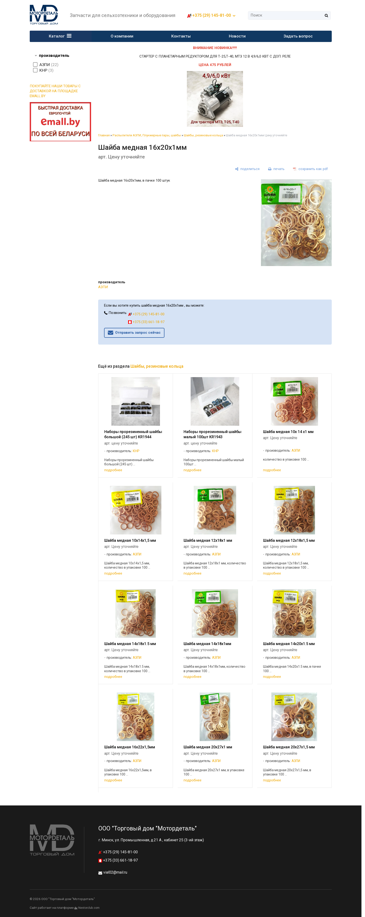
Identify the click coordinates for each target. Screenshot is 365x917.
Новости (237, 36)
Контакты (181, 36)
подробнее (113, 470)
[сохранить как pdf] (310, 169)
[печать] (276, 169)
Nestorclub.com (89, 907)
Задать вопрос (298, 36)
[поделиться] (247, 169)
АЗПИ (103, 287)
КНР (136, 451)
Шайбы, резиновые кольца (203, 135)
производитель (54, 55)
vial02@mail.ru (115, 872)
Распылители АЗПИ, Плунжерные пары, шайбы (147, 135)
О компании (122, 36)
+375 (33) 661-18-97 (146, 322)
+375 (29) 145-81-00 (211, 15)
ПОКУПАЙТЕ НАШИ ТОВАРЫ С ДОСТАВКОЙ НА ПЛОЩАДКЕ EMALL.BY (55, 91)
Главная (104, 135)
